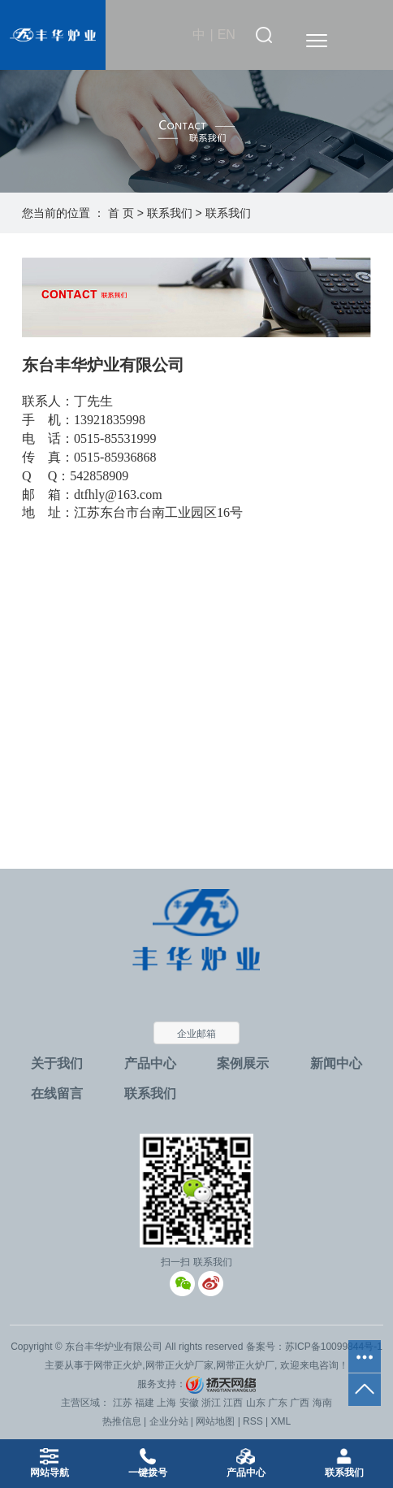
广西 (299, 1402)
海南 (322, 1402)
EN (226, 34)
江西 (233, 1402)
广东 (277, 1402)
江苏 (122, 1402)
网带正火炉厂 (245, 1365)
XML (281, 1421)
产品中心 (150, 1063)
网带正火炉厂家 (179, 1365)
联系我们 (169, 212)
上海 (166, 1402)
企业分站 (168, 1421)
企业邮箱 (196, 1033)
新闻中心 (336, 1063)
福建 (144, 1402)
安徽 (189, 1402)
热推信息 (121, 1421)
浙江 (211, 1402)
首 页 (121, 212)
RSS (253, 1421)
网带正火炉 (117, 1365)
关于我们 (57, 1063)
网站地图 (215, 1421)
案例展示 (243, 1063)
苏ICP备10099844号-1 (333, 1346)
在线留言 (57, 1093)
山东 (256, 1402)
